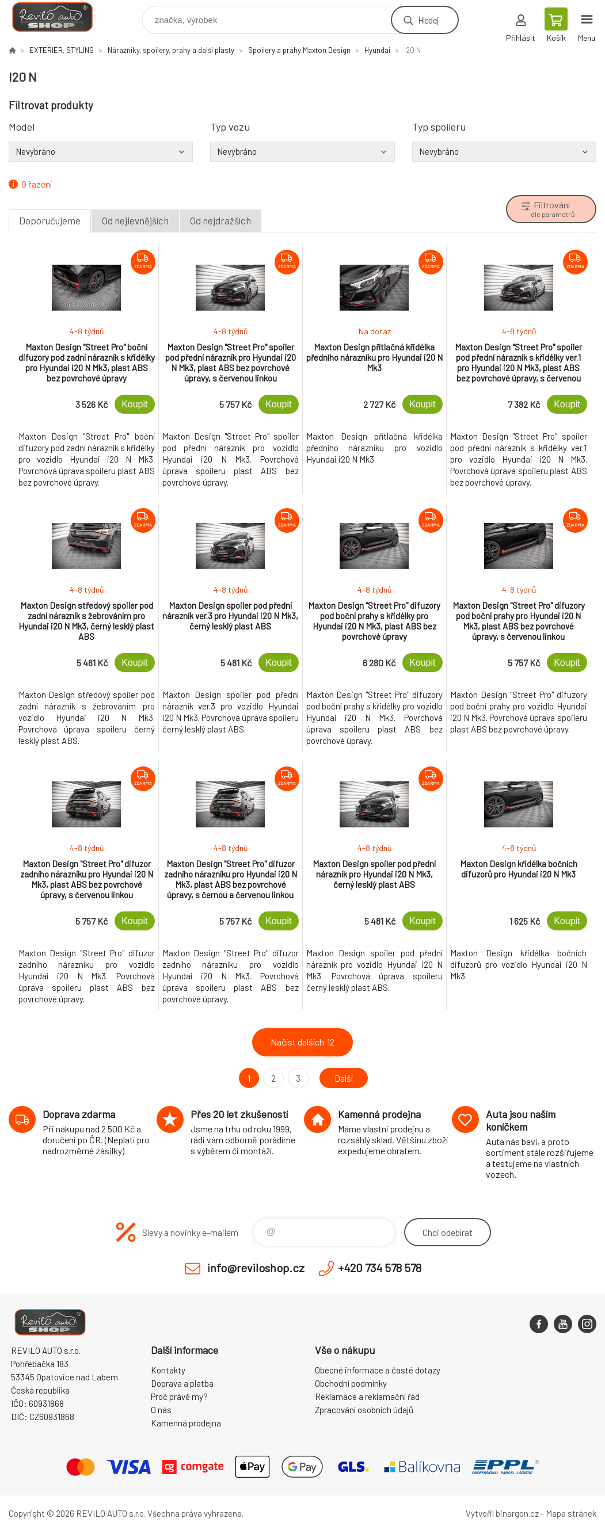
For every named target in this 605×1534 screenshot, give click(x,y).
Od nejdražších (220, 220)
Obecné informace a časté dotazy (377, 1370)
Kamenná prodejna (186, 1423)
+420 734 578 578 (379, 1267)
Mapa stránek (571, 1513)
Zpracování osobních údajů (364, 1410)
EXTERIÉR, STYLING (61, 50)
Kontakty (168, 1370)
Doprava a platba (182, 1383)
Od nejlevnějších (135, 220)
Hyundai (377, 50)
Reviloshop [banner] (60, 17)
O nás (161, 1410)
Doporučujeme (50, 220)
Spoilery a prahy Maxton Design (299, 50)
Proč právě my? (179, 1396)
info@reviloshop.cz (256, 1267)
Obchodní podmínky (351, 1383)
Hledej (428, 19)
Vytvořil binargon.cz (502, 1513)
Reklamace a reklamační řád (367, 1396)
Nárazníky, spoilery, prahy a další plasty (171, 50)
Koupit (134, 404)
